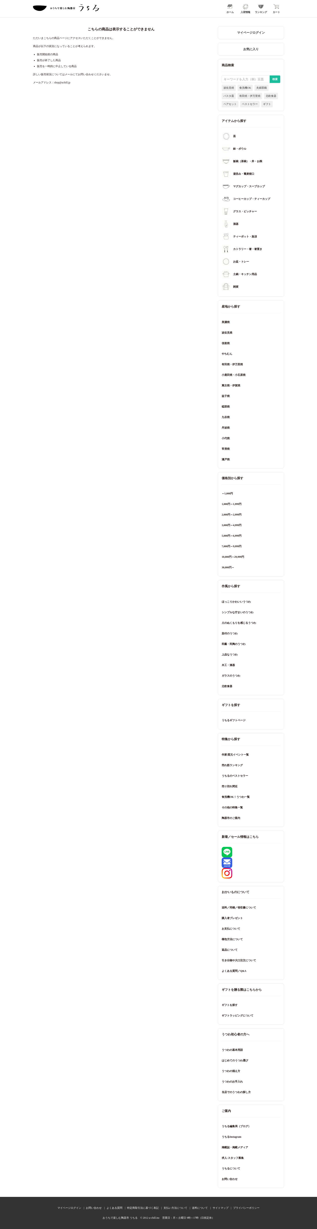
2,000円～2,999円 (231, 514)
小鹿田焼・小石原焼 (233, 374)
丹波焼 (226, 427)
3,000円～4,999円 (231, 525)
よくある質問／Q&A (234, 970)
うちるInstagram (231, 1136)
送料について (200, 1207)
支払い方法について (175, 1207)
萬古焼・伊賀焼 (231, 385)
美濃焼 (226, 322)
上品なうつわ (230, 654)
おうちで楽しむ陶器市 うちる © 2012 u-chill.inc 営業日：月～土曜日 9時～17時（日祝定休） (158, 1217)
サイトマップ (221, 1207)
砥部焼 (226, 406)
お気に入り (251, 49)
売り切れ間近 (230, 786)
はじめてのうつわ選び (235, 1060)
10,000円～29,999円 (233, 556)
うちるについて (231, 1168)
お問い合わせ (230, 1179)
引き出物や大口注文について (239, 960)
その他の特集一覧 (232, 807)
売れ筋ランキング (232, 765)
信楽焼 (226, 343)
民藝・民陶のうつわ (233, 644)
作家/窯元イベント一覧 (235, 754)
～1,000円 (227, 493)
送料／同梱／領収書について (239, 907)
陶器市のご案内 (231, 818)
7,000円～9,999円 (231, 546)
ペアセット (230, 104)
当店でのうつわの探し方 (236, 1092)
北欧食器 (271, 95)
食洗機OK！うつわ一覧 (236, 796)
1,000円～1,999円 (231, 504)
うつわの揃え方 (231, 1071)
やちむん (227, 353)
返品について (230, 949)
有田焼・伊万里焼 (249, 95)
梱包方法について (232, 939)
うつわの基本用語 (232, 1049)
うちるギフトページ (233, 720)
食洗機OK (245, 87)
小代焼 (226, 438)
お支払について (231, 928)
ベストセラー (250, 104)
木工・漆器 (228, 665)
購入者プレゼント (232, 918)
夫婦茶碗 (261, 87)
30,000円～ (228, 567)
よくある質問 (114, 1207)
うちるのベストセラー (235, 775)
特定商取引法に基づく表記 (143, 1207)
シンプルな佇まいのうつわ (237, 612)
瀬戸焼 (226, 459)
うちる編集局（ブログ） (236, 1126)
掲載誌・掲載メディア (235, 1147)
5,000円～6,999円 (231, 535)
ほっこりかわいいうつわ (236, 601)
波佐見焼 (228, 87)
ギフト (267, 104)
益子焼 (226, 396)
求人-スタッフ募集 (233, 1157)
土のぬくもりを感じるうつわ (239, 622)
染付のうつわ (230, 633)
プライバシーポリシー (246, 1207)
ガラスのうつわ (231, 675)
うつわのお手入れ (232, 1081)
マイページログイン (251, 32)
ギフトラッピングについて (237, 1015)
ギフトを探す (230, 1005)
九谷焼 (226, 417)
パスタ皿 (228, 95)
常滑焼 (226, 448)
